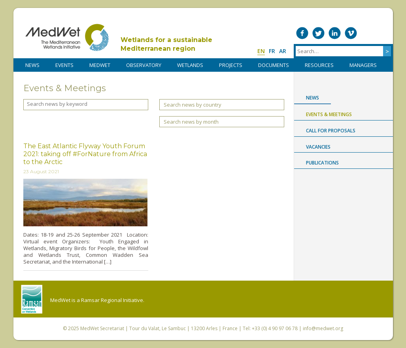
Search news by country (192, 104)
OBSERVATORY (143, 65)
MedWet (67, 37)
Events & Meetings (329, 114)
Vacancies (318, 146)
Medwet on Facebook (302, 33)
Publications (322, 162)
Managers (363, 65)
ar (282, 51)
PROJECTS (230, 65)
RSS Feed (383, 33)
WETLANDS (190, 65)
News (312, 97)
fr (272, 51)
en (261, 51)
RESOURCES (319, 65)
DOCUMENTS (273, 65)
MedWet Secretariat (102, 328)
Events (64, 65)
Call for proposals (330, 130)
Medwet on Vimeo (351, 33)
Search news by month (191, 121)
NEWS (32, 65)
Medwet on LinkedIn (335, 33)
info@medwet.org (323, 328)
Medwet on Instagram (367, 33)
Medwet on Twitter (318, 33)
